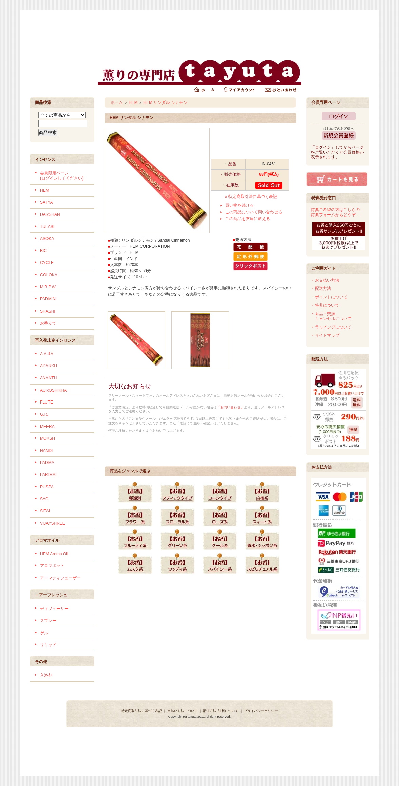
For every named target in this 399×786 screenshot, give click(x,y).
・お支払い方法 (325, 280)
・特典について (325, 305)
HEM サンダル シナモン (165, 102)
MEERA (47, 426)
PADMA (47, 462)
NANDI (46, 450)
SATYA (46, 202)
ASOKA (47, 238)
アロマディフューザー (60, 578)
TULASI (47, 226)
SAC (44, 499)
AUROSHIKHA (53, 390)
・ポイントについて (329, 297)
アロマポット (52, 565)
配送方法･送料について (221, 711)
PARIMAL (49, 474)
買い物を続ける (239, 205)
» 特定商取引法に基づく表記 (251, 196)
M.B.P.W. (48, 287)
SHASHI (47, 311)
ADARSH (48, 365)
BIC (43, 250)
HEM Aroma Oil (54, 553)
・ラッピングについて (331, 327)
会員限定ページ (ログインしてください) (61, 176)
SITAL (45, 511)
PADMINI (48, 299)
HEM (44, 190)
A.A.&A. (47, 354)
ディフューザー (54, 608)
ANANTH (48, 378)
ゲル (44, 633)
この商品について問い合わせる (253, 212)
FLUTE (46, 402)
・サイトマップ (325, 335)
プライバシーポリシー (261, 711)
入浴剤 (46, 675)
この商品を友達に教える (247, 218)
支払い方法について (182, 711)
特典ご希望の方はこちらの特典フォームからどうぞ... (335, 212)
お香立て (48, 323)
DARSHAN (50, 214)
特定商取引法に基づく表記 (141, 711)
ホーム (117, 102)
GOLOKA (48, 275)
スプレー (48, 620)
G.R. (44, 414)
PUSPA (47, 487)
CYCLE (47, 262)
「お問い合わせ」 (230, 407)
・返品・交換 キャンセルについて (331, 316)
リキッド (48, 644)
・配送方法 (321, 288)
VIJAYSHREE (52, 523)
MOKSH (47, 438)
